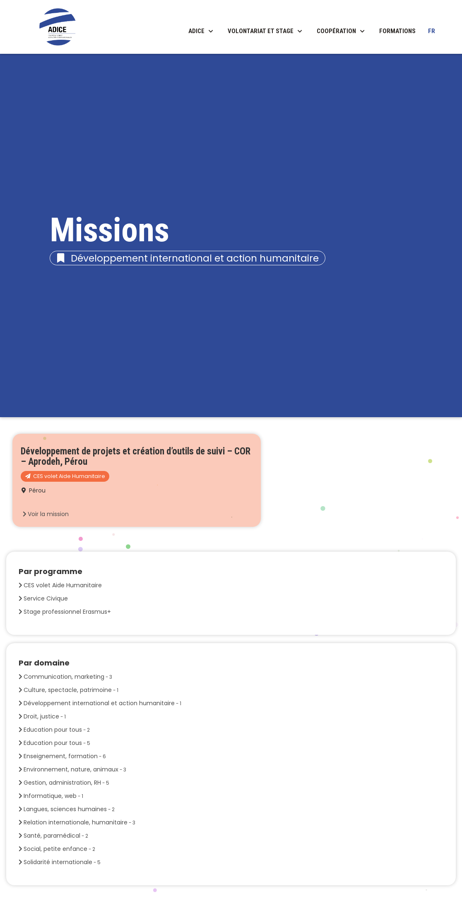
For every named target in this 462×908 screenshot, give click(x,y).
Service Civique (46, 598)
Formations (397, 31)
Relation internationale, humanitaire (79, 822)
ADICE (196, 31)
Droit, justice (45, 716)
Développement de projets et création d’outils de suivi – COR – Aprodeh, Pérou (135, 456)
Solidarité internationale (62, 862)
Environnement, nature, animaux (75, 769)
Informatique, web (53, 796)
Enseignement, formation (65, 756)
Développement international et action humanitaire (102, 703)
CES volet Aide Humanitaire (63, 585)
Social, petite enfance (59, 849)
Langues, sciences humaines (69, 809)
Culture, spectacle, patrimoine (71, 690)
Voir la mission (48, 514)
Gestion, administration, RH (66, 782)
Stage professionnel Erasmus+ (67, 612)
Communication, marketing (68, 677)
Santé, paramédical (56, 835)
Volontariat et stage (261, 31)
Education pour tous (57, 729)
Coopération (336, 31)
